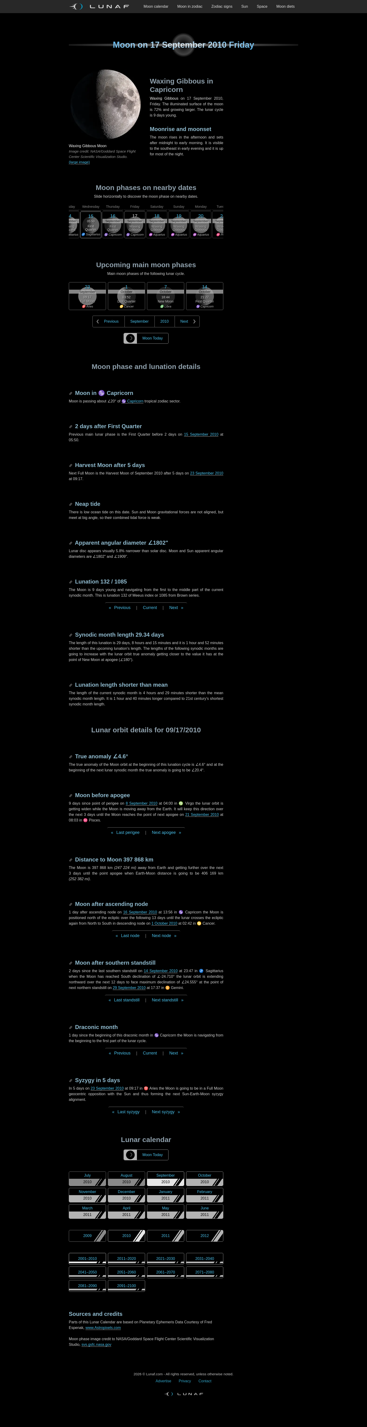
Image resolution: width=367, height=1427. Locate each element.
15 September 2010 (201, 434)
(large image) (79, 162)
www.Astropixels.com (103, 1328)
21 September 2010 (202, 815)
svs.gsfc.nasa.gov (96, 1345)
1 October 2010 (164, 923)
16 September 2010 (140, 912)
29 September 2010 (129, 988)
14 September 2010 (160, 971)
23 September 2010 (206, 473)
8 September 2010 (141, 803)
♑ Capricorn (132, 401)
